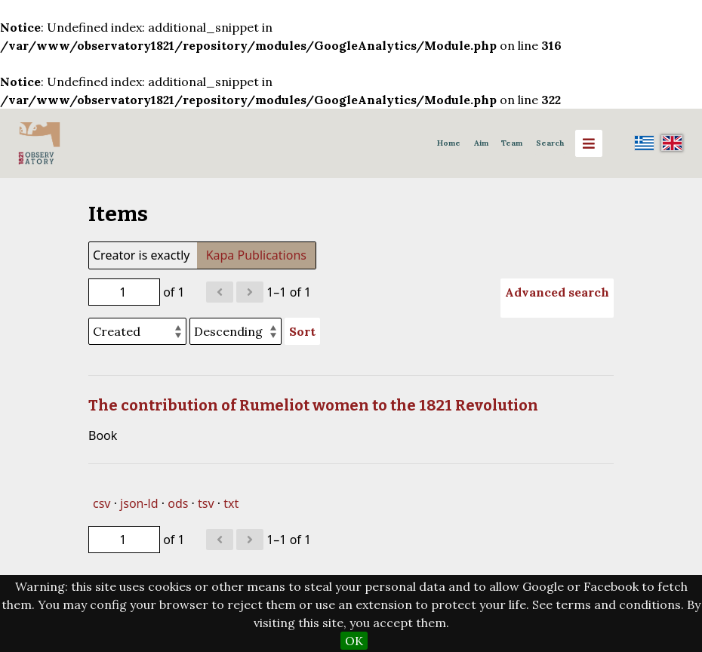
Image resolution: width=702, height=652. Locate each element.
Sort (302, 331)
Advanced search (557, 292)
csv (101, 503)
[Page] (124, 292)
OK (354, 640)
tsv (206, 503)
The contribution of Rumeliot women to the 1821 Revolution (313, 405)
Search (550, 143)
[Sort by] (137, 331)
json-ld (139, 503)
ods (178, 503)
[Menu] (588, 143)
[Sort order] (235, 331)
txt (231, 503)
